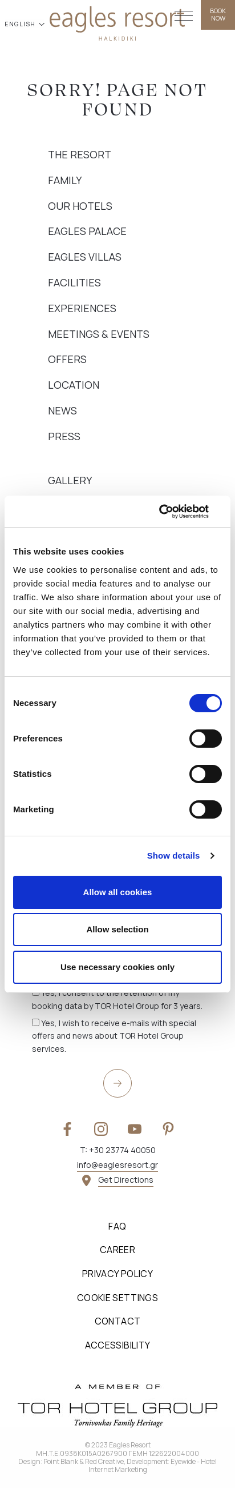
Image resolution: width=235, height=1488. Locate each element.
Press (64, 436)
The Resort (79, 154)
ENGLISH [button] (21, 23)
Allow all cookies (117, 892)
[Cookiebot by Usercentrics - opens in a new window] (172, 511)
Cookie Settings (117, 1297)
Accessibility (118, 1345)
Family (65, 180)
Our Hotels (80, 206)
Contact (118, 1321)
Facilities (74, 282)
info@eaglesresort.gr (117, 1164)
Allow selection (117, 929)
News (62, 410)
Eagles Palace (87, 231)
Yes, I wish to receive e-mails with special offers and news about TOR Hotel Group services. (114, 1036)
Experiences (82, 308)
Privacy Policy (117, 1273)
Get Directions (125, 1179)
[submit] (117, 1083)
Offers (67, 359)
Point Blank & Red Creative (83, 1461)
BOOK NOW (218, 14)
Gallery (70, 480)
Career (117, 1249)
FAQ (117, 1226)
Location (73, 385)
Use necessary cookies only (117, 967)
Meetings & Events (98, 334)
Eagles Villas (84, 257)
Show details (173, 855)
